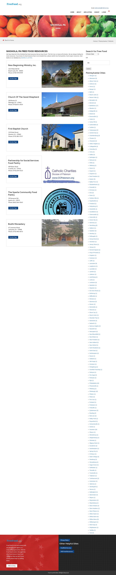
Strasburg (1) (93, 459)
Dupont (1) (93, 171)
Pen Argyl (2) (93, 375)
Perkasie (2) (93, 377)
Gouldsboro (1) (94, 211)
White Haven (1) (94, 514)
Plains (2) (92, 397)
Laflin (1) (92, 260)
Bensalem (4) (93, 100)
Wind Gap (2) (93, 524)
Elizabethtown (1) (94, 184)
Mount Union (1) (94, 315)
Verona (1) (92, 489)
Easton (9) (92, 179)
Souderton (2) (93, 446)
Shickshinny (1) (94, 435)
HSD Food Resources (67, 551)
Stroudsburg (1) (94, 462)
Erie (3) (92, 192)
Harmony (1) (93, 222)
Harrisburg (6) (93, 225)
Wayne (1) (92, 497)
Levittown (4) (93, 282)
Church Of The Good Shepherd (23, 97)
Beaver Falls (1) (94, 97)
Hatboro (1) (93, 228)
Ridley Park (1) (94, 418)
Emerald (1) (93, 187)
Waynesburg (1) (94, 503)
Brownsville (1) (94, 116)
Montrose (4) (93, 301)
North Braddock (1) (95, 348)
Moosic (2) (92, 304)
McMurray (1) (93, 293)
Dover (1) (92, 168)
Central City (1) (94, 133)
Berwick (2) (93, 103)
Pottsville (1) (93, 407)
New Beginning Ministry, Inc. (22, 65)
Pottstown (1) (93, 405)
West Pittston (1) (94, 511)
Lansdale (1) (93, 269)
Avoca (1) (92, 86)
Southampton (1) (94, 448)
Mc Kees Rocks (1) (95, 290)
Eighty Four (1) (94, 182)
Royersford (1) (94, 421)
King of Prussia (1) (95, 252)
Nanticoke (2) (93, 320)
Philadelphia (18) (94, 383)
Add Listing (88, 12)
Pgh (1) (92, 380)
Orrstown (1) (93, 364)
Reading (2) (93, 413)
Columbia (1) (93, 149)
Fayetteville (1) (94, 201)
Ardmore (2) (93, 84)
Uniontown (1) (93, 481)
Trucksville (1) (93, 473)
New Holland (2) (94, 342)
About (79, 12)
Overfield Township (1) (96, 369)
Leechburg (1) (93, 277)
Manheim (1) (93, 285)
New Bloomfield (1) (95, 334)
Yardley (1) (93, 530)
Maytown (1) (93, 288)
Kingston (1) (93, 255)
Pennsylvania (103, 41)
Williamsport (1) (94, 522)
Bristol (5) (92, 113)
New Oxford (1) (94, 345)
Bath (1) (92, 92)
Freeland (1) (93, 203)
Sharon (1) (93, 432)
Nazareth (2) (93, 329)
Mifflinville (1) (93, 296)
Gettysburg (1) (94, 206)
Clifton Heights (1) (95, 143)
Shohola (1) (93, 440)
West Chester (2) (94, 505)
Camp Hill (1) (93, 122)
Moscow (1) (93, 309)
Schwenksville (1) (94, 424)
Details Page (13, 78)
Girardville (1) (93, 209)
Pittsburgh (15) (94, 391)
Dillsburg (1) (93, 165)
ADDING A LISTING (26, 58)
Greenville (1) (93, 217)
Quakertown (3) (94, 410)
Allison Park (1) (94, 81)
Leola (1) (92, 280)
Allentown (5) (93, 78)
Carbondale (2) (94, 124)
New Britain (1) (94, 337)
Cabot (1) (92, 119)
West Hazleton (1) (95, 508)
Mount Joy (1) (93, 312)
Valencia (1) (93, 484)
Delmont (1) (93, 160)
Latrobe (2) (93, 271)
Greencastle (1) (94, 214)
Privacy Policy (65, 540)
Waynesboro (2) (94, 500)
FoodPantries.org (66, 548)
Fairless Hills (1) (94, 198)
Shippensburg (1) (94, 437)
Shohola (110, 41)
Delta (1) (92, 162)
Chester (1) (93, 138)
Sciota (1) (92, 426)
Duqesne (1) (93, 173)
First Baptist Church (18, 128)
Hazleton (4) (93, 231)
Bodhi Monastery (16, 224)
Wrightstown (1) (94, 527)
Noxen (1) (92, 356)
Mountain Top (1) (94, 318)
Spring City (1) (94, 451)
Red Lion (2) (93, 416)
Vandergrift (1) (94, 486)
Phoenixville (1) (94, 386)
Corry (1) (92, 152)
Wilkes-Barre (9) (94, 519)
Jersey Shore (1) (94, 244)
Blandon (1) (93, 108)
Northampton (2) (94, 353)
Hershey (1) (93, 233)
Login (104, 12)
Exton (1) (92, 195)
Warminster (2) (94, 495)
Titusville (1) (93, 470)
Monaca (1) (93, 299)
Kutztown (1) (93, 258)
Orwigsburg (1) (94, 367)
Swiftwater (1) (93, 467)
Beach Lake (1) (94, 94)
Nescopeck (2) (94, 331)
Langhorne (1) (94, 266)
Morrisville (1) (93, 307)
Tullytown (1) (93, 475)
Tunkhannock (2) (94, 478)
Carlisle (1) (93, 127)
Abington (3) (93, 75)
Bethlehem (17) (94, 105)
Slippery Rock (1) (94, 443)
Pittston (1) (93, 394)
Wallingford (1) (94, 492)
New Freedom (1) (94, 339)
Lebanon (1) (93, 274)
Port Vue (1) (93, 399)
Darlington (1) (93, 157)
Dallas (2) (92, 154)
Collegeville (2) (94, 146)
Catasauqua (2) (94, 130)
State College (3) (94, 456)
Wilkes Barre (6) (94, 516)
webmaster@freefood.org (101, 8)
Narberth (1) (93, 323)
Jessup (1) (92, 247)
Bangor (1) (93, 89)
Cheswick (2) (93, 141)
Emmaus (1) (93, 190)
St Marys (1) (93, 454)
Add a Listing (11, 565)
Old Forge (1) (93, 361)
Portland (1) (93, 402)
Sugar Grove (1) (94, 465)
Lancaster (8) (93, 263)
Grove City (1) (93, 220)
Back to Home (8, 40)
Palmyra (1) (93, 372)
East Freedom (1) (94, 176)
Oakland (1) (93, 358)
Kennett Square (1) (95, 250)
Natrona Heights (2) (95, 326)
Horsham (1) (93, 241)
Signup (96, 12)
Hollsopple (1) (93, 236)
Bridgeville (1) (93, 111)
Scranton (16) (93, 429)
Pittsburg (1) (93, 388)
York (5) (92, 533)
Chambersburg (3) (95, 135)
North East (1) (93, 350)
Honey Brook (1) (94, 239)
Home (72, 12)
